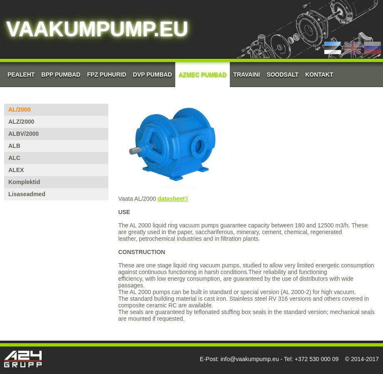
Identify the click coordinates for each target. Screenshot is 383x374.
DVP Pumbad (152, 74)
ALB (14, 145)
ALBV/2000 (23, 133)
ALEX (16, 170)
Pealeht (21, 74)
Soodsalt (282, 74)
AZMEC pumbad (202, 74)
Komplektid (24, 182)
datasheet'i (173, 198)
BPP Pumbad (60, 74)
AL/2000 (19, 109)
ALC (14, 158)
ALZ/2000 (21, 121)
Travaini (246, 74)
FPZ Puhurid (106, 74)
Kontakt (319, 74)
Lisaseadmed (26, 194)
